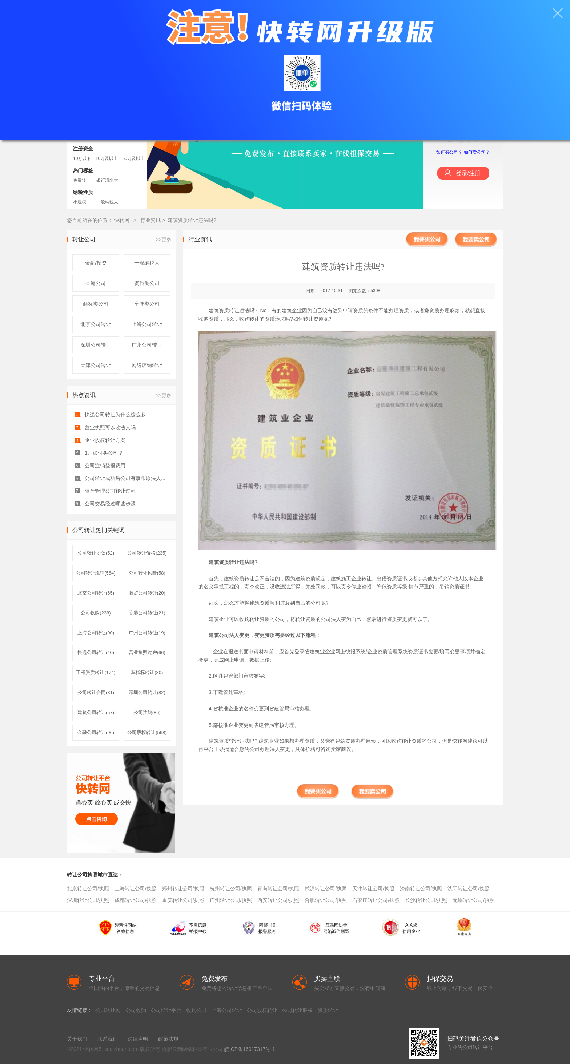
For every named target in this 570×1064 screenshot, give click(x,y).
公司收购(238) (96, 613)
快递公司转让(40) (95, 652)
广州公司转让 (147, 345)
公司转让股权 (297, 1010)
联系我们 (107, 1039)
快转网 (121, 220)
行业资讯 (151, 220)
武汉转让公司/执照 (326, 888)
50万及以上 (133, 158)
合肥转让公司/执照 (326, 900)
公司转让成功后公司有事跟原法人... (125, 478)
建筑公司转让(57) (95, 712)
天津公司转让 (95, 365)
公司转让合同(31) (95, 692)
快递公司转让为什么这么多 (115, 415)
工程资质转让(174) (95, 672)
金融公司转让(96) (95, 732)
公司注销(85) (147, 712)
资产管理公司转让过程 (110, 491)
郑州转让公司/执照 (183, 888)
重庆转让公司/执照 (183, 900)
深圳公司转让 (95, 345)
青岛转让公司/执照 (278, 888)
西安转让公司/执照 (278, 900)
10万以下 (82, 158)
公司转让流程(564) (95, 573)
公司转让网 (108, 1010)
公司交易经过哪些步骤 (110, 504)
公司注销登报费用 (105, 465)
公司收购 (136, 1010)
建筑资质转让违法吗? (192, 220)
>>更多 (164, 239)
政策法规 (168, 1039)
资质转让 (328, 1010)
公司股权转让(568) (146, 732)
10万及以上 (107, 158)
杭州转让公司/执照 (231, 888)
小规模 (79, 202)
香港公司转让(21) (147, 613)
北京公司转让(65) (95, 593)
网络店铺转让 (147, 365)
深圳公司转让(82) (147, 692)
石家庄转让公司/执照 (376, 900)
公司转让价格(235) (146, 553)
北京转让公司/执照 (88, 888)
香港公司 (95, 283)
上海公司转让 (147, 324)
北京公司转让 (95, 324)
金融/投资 (96, 263)
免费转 (79, 180)
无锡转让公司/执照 (474, 900)
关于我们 (77, 1039)
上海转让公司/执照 (136, 888)
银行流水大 (107, 180)
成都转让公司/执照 (136, 900)
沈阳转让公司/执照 (468, 888)
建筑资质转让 (224, 562)
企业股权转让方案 (105, 440)
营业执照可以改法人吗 (110, 427)
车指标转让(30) (147, 672)
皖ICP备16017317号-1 (249, 1049)
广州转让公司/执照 (231, 900)
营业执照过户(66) (147, 652)
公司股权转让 (262, 1010)
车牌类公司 (147, 304)
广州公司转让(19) (147, 633)
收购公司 (196, 1010)
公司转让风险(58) (147, 573)
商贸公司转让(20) (147, 593)
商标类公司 (95, 304)
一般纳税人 (107, 202)
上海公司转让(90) (95, 633)
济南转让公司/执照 (421, 888)
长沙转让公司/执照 (426, 900)
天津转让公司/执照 (373, 888)
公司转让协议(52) (95, 553)
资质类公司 (147, 283)
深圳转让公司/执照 (88, 900)
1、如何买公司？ (104, 453)
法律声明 (138, 1039)
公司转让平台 (166, 1010)
